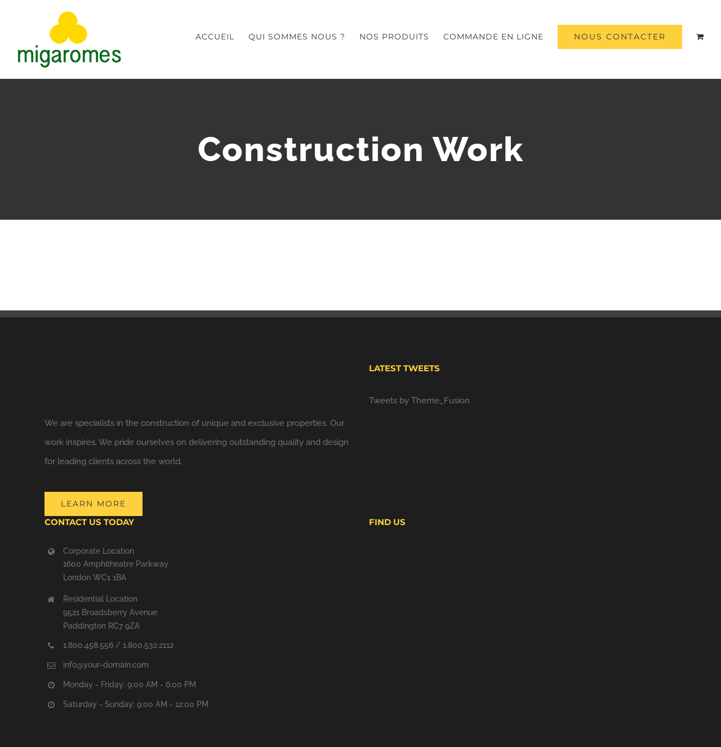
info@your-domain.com (106, 664)
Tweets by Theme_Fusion (419, 400)
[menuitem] (221, 36)
